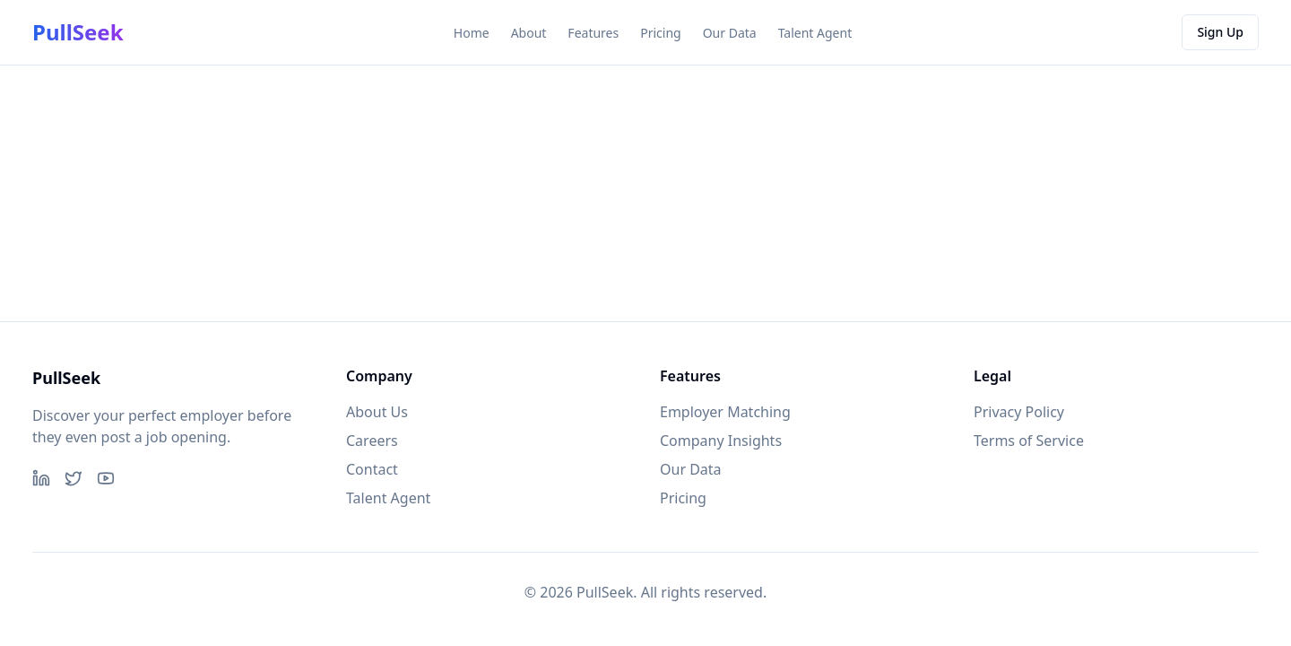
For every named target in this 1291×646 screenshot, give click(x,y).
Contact (372, 469)
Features (593, 32)
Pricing (660, 32)
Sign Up (1220, 31)
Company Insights (721, 440)
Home (472, 32)
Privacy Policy (1019, 412)
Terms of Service (1029, 440)
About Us (377, 412)
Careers (372, 440)
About (529, 32)
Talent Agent (815, 32)
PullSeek (78, 32)
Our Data (730, 32)
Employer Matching (725, 412)
